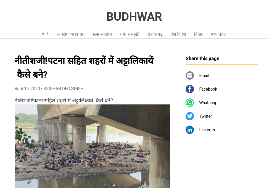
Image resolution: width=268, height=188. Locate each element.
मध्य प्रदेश (219, 34)
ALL (45, 33)
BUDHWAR (134, 17)
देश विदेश (178, 34)
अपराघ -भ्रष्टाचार (70, 34)
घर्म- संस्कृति (129, 34)
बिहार (198, 34)
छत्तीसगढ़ (155, 34)
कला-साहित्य (102, 34)
